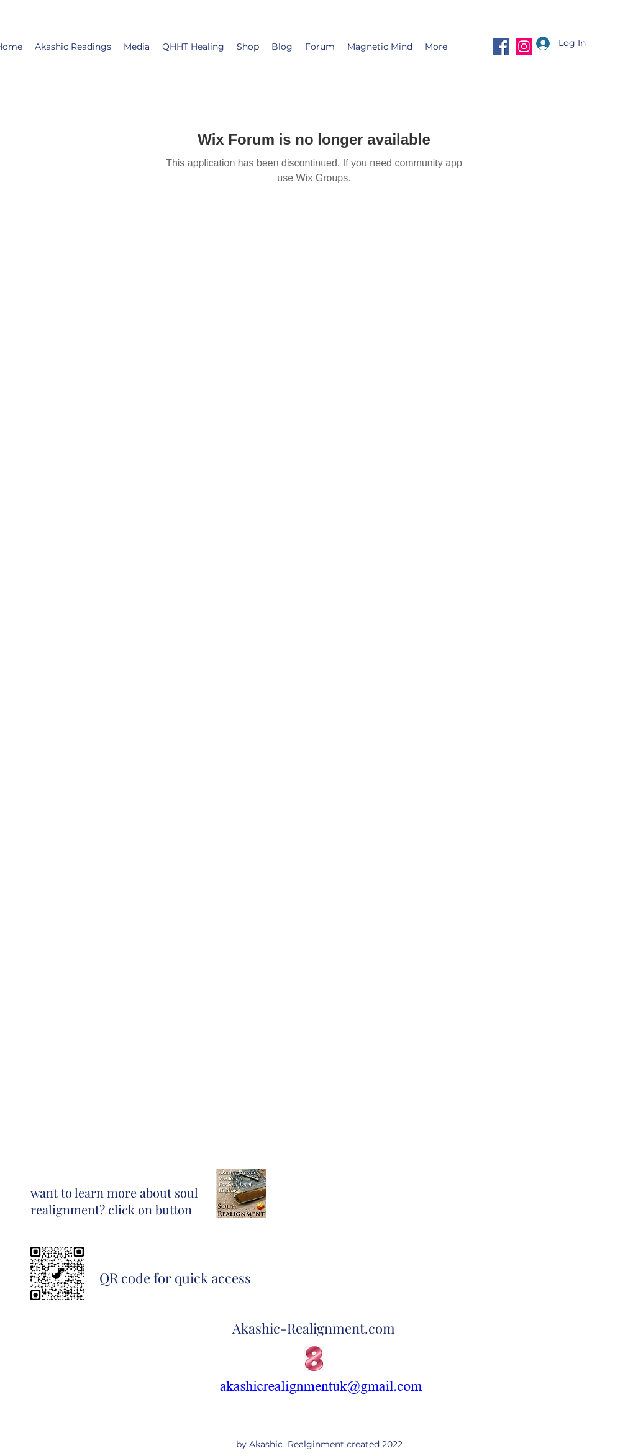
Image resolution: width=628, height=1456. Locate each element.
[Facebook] (501, 46)
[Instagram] (524, 46)
